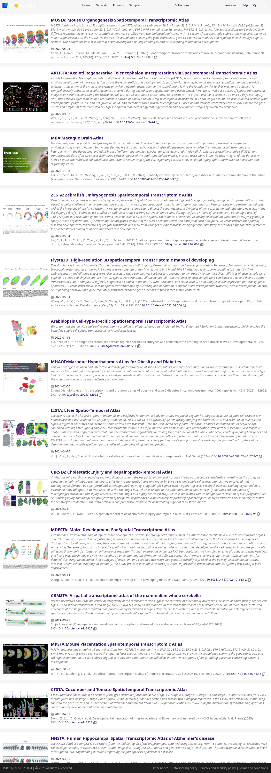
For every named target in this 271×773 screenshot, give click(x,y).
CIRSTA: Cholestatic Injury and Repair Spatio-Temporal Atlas (111, 472)
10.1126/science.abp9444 (137, 122)
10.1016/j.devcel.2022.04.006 (161, 305)
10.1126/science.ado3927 (75, 628)
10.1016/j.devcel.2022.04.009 (179, 244)
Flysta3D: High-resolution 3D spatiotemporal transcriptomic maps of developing (132, 260)
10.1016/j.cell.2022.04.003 (135, 57)
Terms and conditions (253, 768)
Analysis (230, 5)
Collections (182, 5)
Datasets (102, 5)
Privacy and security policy (218, 768)
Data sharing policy (184, 768)
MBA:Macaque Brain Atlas (77, 138)
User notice (160, 768)
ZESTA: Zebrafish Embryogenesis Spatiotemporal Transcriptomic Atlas (121, 195)
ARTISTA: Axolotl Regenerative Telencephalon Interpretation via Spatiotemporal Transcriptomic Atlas (154, 73)
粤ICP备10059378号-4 (17, 768)
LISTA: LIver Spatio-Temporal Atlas (86, 410)
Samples (135, 5)
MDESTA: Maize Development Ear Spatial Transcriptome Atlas (113, 529)
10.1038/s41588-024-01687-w (235, 514)
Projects (118, 5)
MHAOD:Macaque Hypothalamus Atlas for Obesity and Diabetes (116, 361)
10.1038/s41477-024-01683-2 (227, 579)
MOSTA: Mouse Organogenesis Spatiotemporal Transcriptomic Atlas (120, 20)
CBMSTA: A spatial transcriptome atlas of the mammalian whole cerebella (126, 595)
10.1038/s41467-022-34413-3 (154, 179)
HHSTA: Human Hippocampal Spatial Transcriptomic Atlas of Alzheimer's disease (132, 738)
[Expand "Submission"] (207, 5)
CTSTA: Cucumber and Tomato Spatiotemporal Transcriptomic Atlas (119, 689)
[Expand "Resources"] (157, 5)
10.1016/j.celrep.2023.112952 (77, 394)
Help (245, 5)
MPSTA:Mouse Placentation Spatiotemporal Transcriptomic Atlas (116, 644)
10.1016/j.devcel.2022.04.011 (116, 346)
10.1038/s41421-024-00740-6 (241, 674)
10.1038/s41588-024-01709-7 (238, 456)
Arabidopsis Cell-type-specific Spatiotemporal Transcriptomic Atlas (119, 321)
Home (86, 5)
